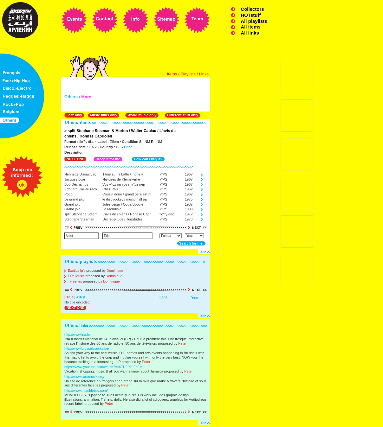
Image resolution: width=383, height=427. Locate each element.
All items (251, 26)
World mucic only (141, 115)
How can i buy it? (148, 159)
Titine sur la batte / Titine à (122, 174)
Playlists (188, 74)
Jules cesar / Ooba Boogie (122, 204)
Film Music (76, 276)
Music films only (103, 115)
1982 (188, 204)
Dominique (115, 270)
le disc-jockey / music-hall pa (124, 199)
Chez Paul (110, 189)
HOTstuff (251, 15)
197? (188, 214)
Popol (68, 194)
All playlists (254, 21)
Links (204, 74)
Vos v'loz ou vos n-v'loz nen (123, 184)
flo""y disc (167, 214)
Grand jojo (72, 204)
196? (188, 174)
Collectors (252, 9)
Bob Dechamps (76, 184)
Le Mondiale (111, 209)
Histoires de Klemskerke (121, 179)
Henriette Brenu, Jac (80, 174)
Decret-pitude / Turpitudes (122, 219)
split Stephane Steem (81, 214)
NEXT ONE (75, 159)
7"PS (163, 174)
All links (250, 32)
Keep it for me (108, 159)
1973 (188, 219)
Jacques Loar (74, 179)
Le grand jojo (74, 199)
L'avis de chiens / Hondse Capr (126, 214)
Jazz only (74, 115)
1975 (188, 199)
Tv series (75, 281)
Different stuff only (182, 115)
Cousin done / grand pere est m (126, 194)
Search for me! (191, 243)
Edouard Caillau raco (80, 189)
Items (172, 74)
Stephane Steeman (79, 219)
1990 (188, 209)
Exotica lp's (76, 270)
